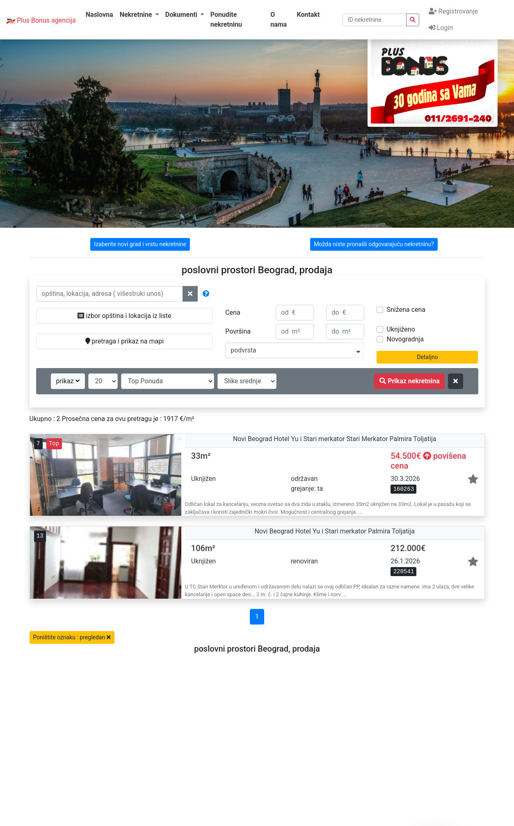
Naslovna (99, 14)
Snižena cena (405, 309)
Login (441, 28)
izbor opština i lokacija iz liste (124, 316)
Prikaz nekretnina (409, 381)
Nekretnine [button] (137, 14)
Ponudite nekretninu (226, 19)
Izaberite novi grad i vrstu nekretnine (140, 244)
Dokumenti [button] (182, 14)
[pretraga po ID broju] (375, 20)
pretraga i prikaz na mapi (124, 341)
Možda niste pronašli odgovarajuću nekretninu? (374, 244)
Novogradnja (404, 339)
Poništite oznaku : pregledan (72, 637)
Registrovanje (453, 11)
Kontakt (308, 14)
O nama (278, 19)
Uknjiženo (400, 329)
